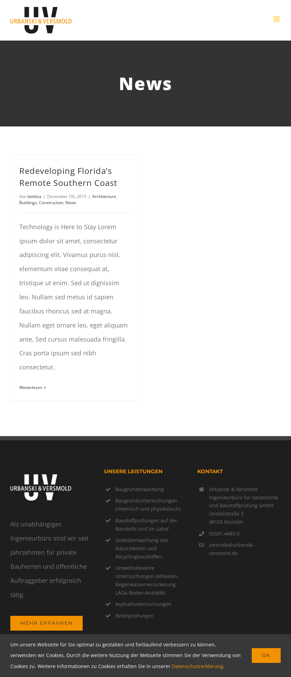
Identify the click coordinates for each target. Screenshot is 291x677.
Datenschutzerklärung (197, 666)
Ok (266, 655)
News (70, 203)
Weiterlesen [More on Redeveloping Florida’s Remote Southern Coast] (30, 387)
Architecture (104, 196)
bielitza (34, 196)
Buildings (28, 203)
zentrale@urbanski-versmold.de (231, 549)
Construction (51, 203)
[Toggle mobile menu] (277, 19)
